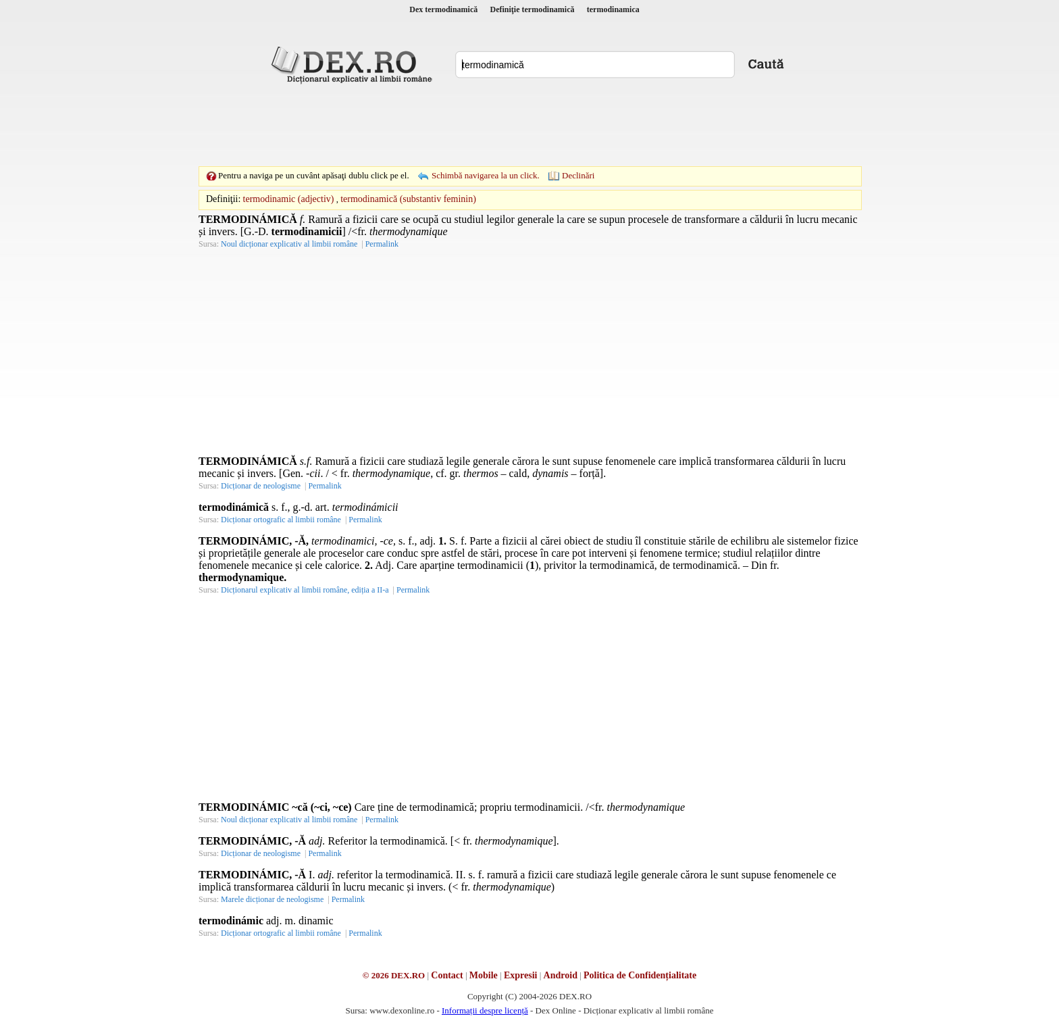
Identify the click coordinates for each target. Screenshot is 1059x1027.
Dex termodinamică (443, 9)
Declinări (578, 175)
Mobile (483, 975)
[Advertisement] (529, 125)
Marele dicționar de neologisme (272, 899)
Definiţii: (223, 199)
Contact (447, 975)
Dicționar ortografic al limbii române (281, 519)
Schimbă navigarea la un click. (486, 175)
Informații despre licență (485, 1010)
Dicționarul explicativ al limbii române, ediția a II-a (305, 590)
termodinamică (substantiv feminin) (408, 199)
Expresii (521, 975)
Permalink (381, 244)
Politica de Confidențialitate (640, 975)
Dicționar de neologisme (261, 486)
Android (560, 975)
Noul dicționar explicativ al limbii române (289, 244)
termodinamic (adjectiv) (288, 199)
